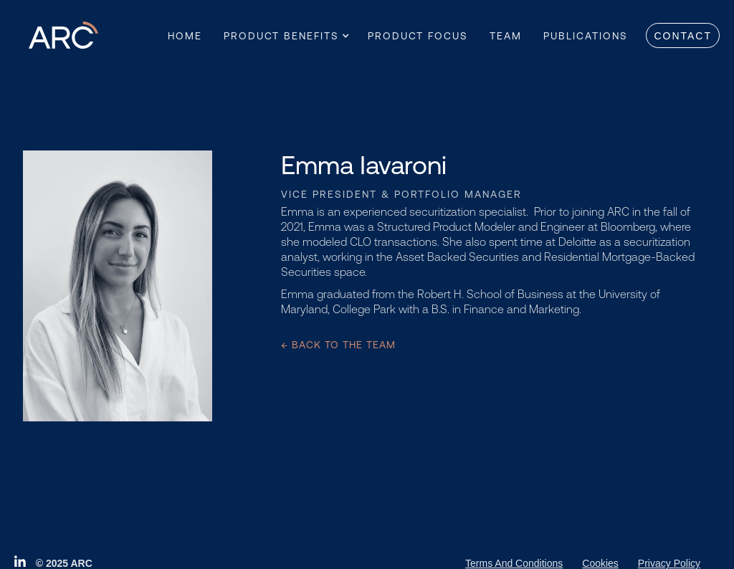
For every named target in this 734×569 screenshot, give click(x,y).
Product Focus (418, 36)
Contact (683, 36)
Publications (585, 36)
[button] (281, 36)
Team (506, 36)
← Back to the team (338, 344)
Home (185, 36)
